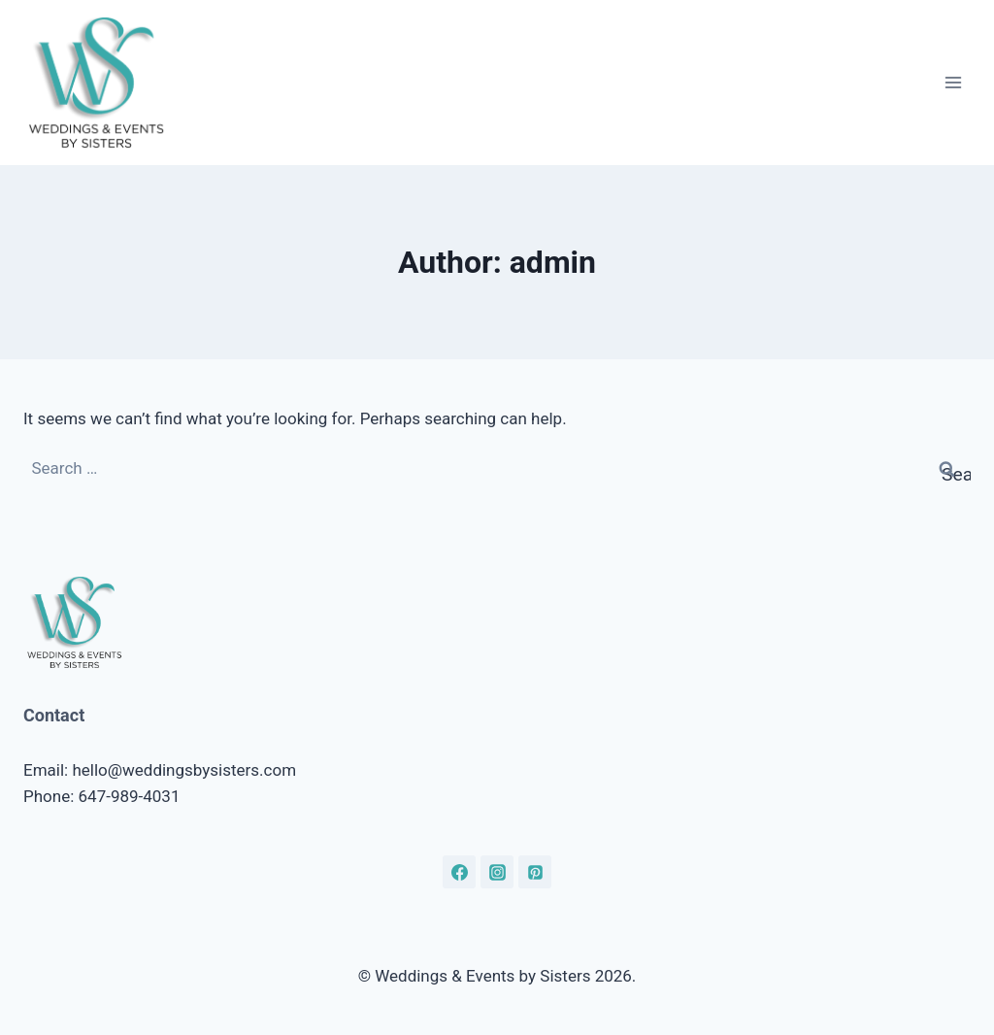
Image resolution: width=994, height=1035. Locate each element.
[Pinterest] (534, 871)
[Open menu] (953, 82)
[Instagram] (497, 871)
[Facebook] (459, 871)
